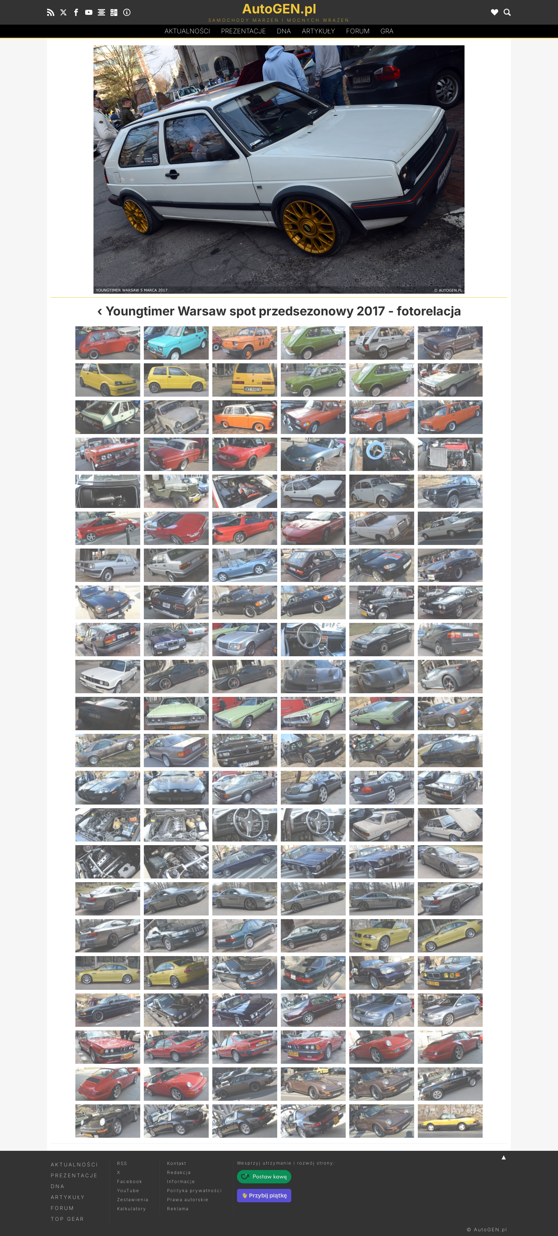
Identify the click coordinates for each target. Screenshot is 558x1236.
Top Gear (67, 1219)
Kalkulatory (131, 1208)
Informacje (181, 1181)
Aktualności (187, 31)
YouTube (128, 1190)
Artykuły (318, 31)
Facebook (129, 1181)
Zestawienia (133, 1199)
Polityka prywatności (194, 1190)
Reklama (178, 1208)
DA (284, 31)
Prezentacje (243, 31)
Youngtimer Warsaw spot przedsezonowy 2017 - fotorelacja (283, 310)
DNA (58, 1186)
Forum (358, 31)
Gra (386, 31)
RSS (122, 1163)
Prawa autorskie (188, 1199)
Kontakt (176, 1163)
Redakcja (179, 1172)
